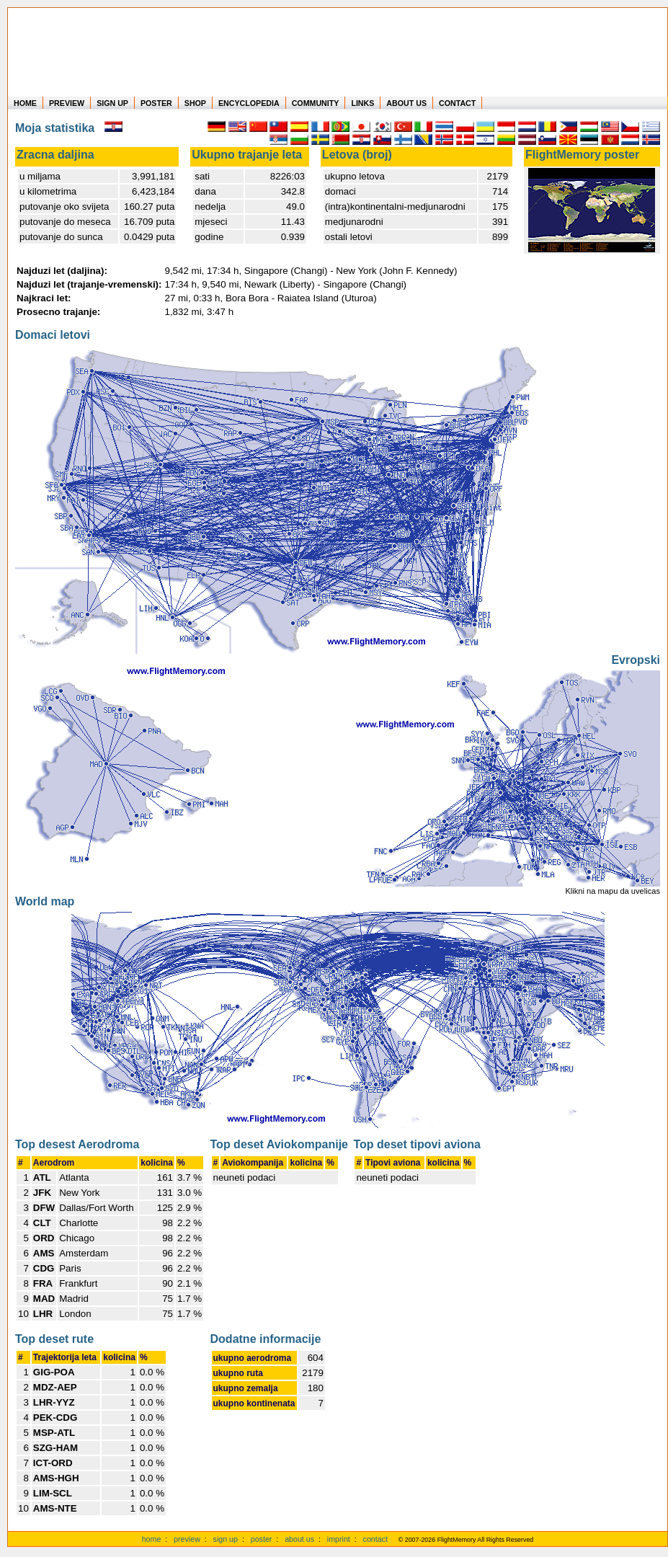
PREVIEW (66, 103)
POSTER (156, 103)
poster (261, 1539)
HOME (25, 103)
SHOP (195, 103)
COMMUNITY (315, 103)
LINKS (362, 103)
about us (299, 1539)
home (151, 1539)
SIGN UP (112, 103)
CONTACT (457, 103)
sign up (225, 1539)
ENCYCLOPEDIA (249, 103)
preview (187, 1539)
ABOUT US (406, 103)
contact (375, 1539)
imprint (338, 1539)
